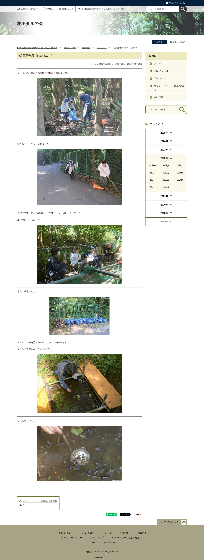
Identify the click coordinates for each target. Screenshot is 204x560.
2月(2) (152, 187)
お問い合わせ (67, 9)
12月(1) (152, 165)
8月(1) (166, 172)
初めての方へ (65, 533)
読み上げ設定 (179, 42)
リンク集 (107, 533)
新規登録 (50, 9)
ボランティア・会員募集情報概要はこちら (38, 503)
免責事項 (142, 533)
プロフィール (161, 70)
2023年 (164, 150)
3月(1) (180, 179)
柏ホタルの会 (70, 47)
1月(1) (166, 187)
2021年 (164, 196)
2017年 (164, 221)
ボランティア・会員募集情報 (168, 87)
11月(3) (166, 165)
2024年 (164, 141)
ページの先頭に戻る (169, 522)
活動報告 (86, 47)
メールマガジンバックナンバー (103, 542)
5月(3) (166, 179)
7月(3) (180, 172)
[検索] (183, 9)
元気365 (107, 557)
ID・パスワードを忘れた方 (125, 537)
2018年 (164, 213)
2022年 (164, 158)
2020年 (164, 205)
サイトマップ (97, 537)
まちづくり (102, 47)
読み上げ (160, 42)
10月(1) (180, 165)
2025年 (164, 133)
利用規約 (124, 533)
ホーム (157, 63)
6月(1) (152, 179)
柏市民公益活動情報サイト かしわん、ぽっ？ (37, 47)
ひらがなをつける (177, 3)
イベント (158, 78)
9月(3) (152, 172)
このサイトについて (29, 9)
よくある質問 (87, 533)
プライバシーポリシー (70, 537)
